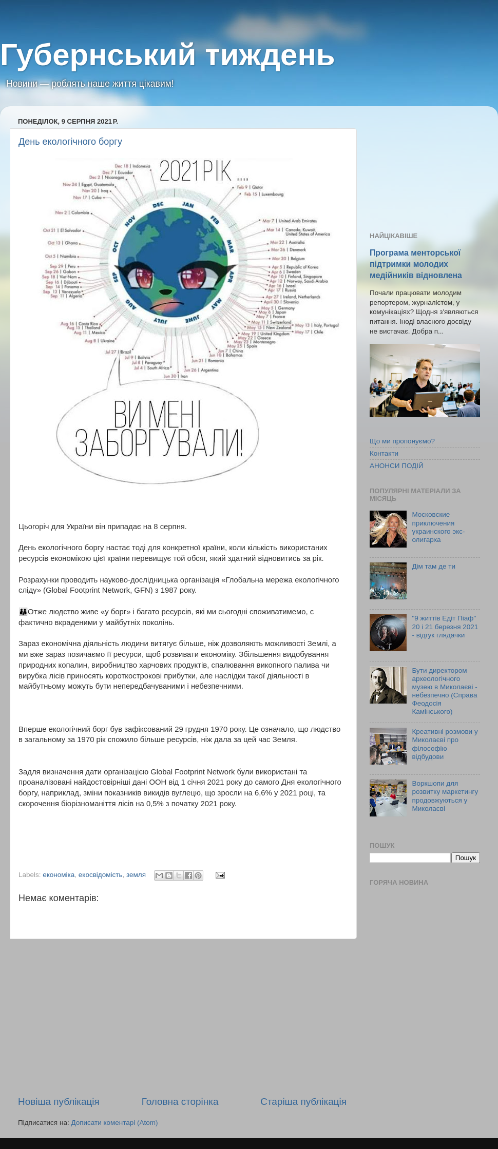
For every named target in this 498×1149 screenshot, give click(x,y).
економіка (58, 875)
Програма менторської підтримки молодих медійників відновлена (416, 264)
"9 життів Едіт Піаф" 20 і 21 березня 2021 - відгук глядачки (445, 626)
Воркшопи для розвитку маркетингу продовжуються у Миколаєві (445, 796)
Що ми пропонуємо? (402, 441)
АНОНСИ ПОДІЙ (397, 466)
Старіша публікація (303, 1101)
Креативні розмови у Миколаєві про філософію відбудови (444, 744)
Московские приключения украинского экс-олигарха (438, 527)
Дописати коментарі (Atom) (114, 1122)
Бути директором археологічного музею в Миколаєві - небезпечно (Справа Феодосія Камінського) (444, 691)
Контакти (384, 453)
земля (136, 875)
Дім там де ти (433, 566)
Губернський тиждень (167, 54)
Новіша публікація (59, 1101)
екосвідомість (101, 875)
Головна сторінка (180, 1101)
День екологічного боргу (70, 142)
